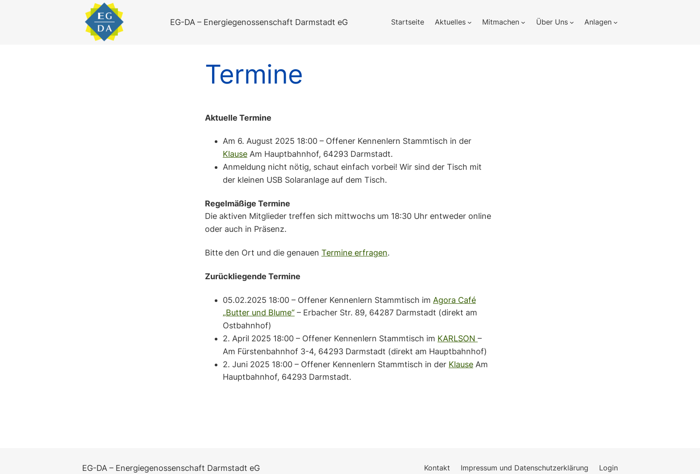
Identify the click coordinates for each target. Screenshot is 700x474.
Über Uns (552, 21)
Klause (235, 154)
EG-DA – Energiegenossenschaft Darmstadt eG (259, 22)
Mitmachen (500, 21)
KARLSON (458, 338)
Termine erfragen (354, 252)
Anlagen (598, 21)
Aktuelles (450, 21)
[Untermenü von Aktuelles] (469, 22)
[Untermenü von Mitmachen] (523, 22)
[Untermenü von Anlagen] (615, 22)
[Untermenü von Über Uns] (572, 22)
